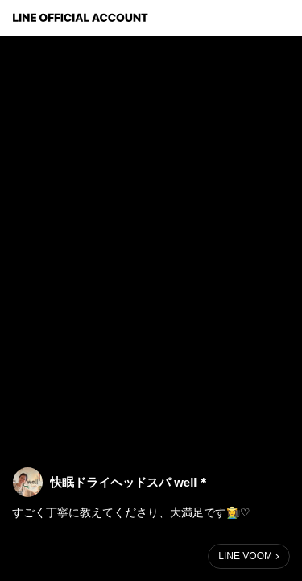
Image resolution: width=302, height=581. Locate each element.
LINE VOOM (245, 556)
